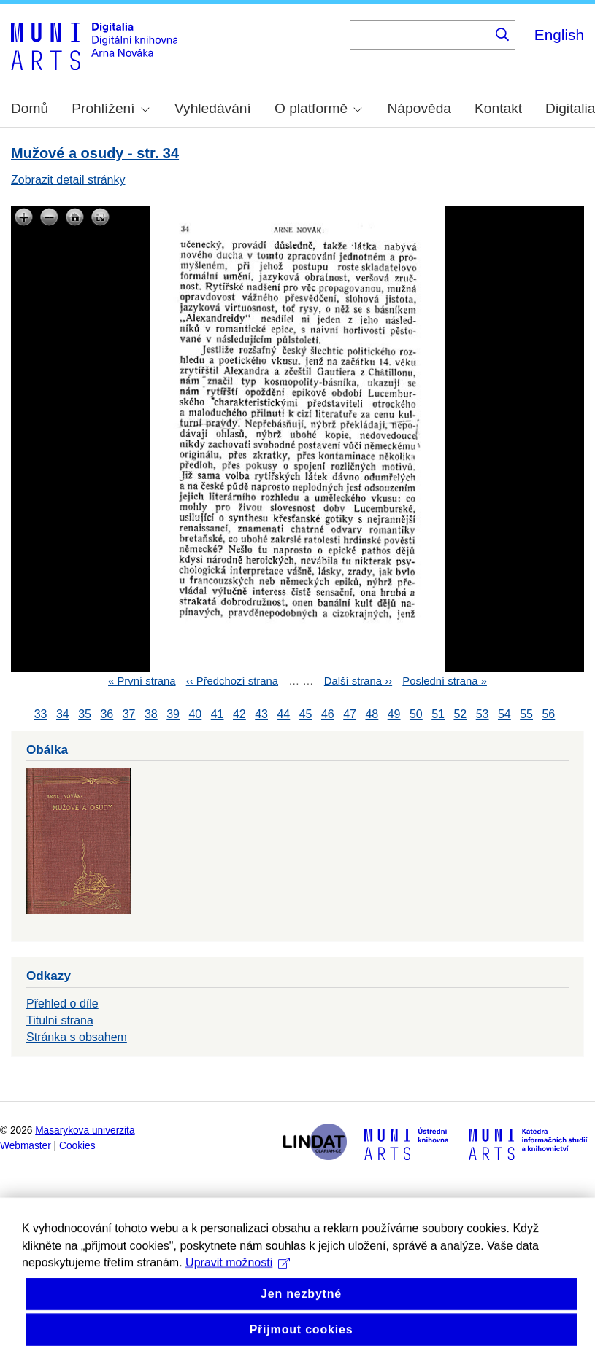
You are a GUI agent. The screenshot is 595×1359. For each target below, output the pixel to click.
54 (504, 714)
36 (106, 714)
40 (194, 714)
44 (283, 714)
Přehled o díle (62, 1003)
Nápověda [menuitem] (419, 108)
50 (416, 714)
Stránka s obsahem (76, 1037)
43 (261, 714)
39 (173, 714)
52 (460, 714)
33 (40, 714)
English (559, 34)
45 (305, 714)
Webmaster (25, 1145)
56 (548, 714)
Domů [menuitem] (29, 108)
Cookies (77, 1145)
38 (151, 714)
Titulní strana (59, 1020)
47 (349, 714)
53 (482, 714)
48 (371, 714)
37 (129, 714)
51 (438, 714)
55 (526, 714)
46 (327, 714)
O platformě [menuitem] (318, 108)
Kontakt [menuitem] (498, 108)
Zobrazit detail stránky (68, 180)
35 (84, 714)
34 (62, 714)
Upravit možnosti (237, 1280)
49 (394, 714)
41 (217, 714)
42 (239, 714)
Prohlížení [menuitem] (110, 108)
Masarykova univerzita (84, 1130)
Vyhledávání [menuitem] (212, 108)
